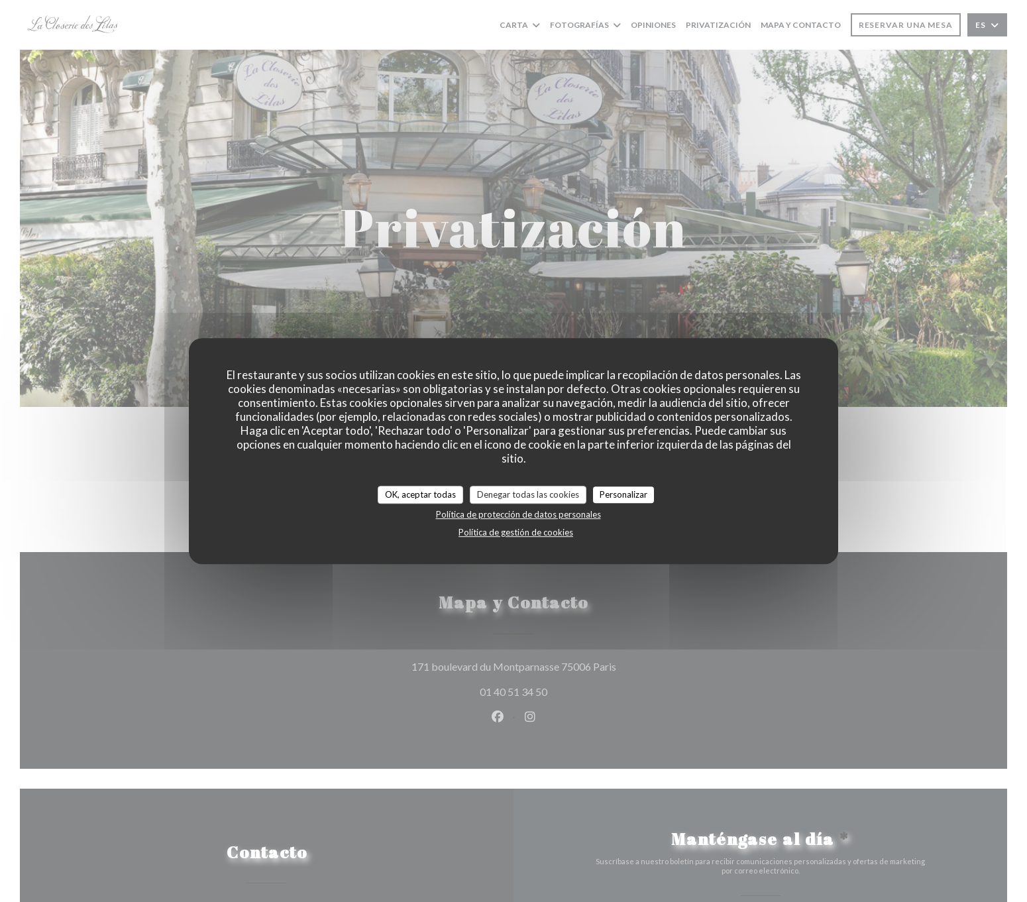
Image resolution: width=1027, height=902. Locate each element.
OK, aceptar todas (420, 494)
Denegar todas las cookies (528, 494)
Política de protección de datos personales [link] (518, 514)
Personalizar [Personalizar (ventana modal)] (623, 494)
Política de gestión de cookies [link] (516, 532)
